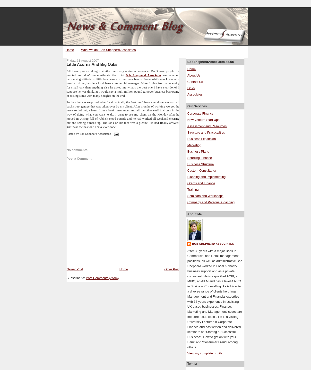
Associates (195, 94)
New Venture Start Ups (203, 120)
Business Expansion (201, 139)
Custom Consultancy (201, 170)
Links (191, 88)
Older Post (171, 269)
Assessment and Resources (207, 126)
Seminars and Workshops (205, 196)
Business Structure (200, 164)
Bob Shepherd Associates (143, 75)
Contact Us (195, 82)
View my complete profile (204, 353)
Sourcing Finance (199, 158)
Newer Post (75, 269)
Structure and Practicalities (206, 132)
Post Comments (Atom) (102, 278)
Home (70, 50)
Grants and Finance (201, 183)
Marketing (194, 145)
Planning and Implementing (206, 177)
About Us (193, 75)
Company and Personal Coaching (210, 202)
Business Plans (198, 151)
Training (193, 189)
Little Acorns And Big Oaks (92, 64)
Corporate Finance (200, 113)
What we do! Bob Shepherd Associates (108, 50)
